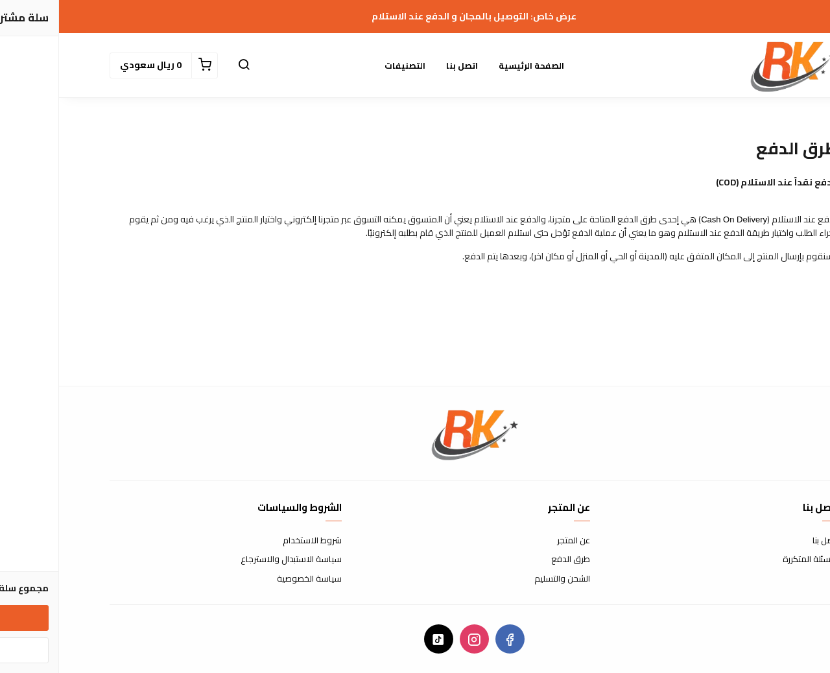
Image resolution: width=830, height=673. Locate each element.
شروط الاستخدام (253, 540)
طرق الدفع (511, 559)
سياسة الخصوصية (250, 579)
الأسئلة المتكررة (751, 559)
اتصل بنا (403, 65)
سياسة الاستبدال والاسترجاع (232, 559)
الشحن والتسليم (503, 579)
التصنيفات (346, 65)
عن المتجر (514, 540)
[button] (185, 65)
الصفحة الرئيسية (472, 65)
